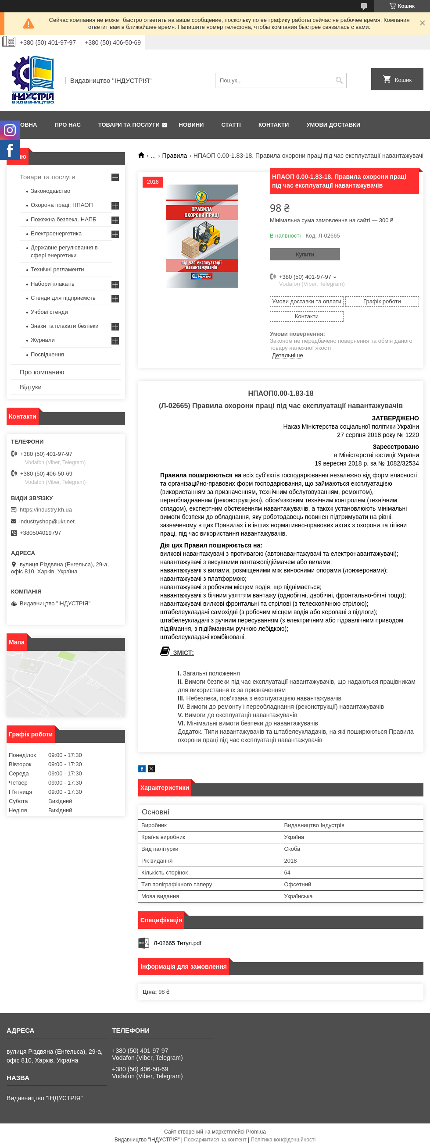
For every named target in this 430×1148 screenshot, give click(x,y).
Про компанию (42, 372)
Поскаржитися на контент (215, 1140)
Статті (230, 124)
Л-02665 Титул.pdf (177, 943)
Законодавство (50, 191)
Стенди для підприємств (63, 298)
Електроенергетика (56, 233)
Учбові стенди (49, 312)
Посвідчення (47, 354)
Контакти (273, 124)
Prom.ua (256, 1132)
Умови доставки (333, 124)
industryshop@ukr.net (47, 521)
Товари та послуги (129, 124)
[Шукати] (339, 80)
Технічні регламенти (57, 269)
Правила (174, 155)
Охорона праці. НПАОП (62, 205)
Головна (23, 124)
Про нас (67, 124)
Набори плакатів (53, 284)
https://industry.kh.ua (46, 509)
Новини (191, 124)
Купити (305, 254)
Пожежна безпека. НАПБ (64, 219)
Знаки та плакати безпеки (65, 326)
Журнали (43, 340)
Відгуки (31, 387)
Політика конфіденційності (283, 1140)
